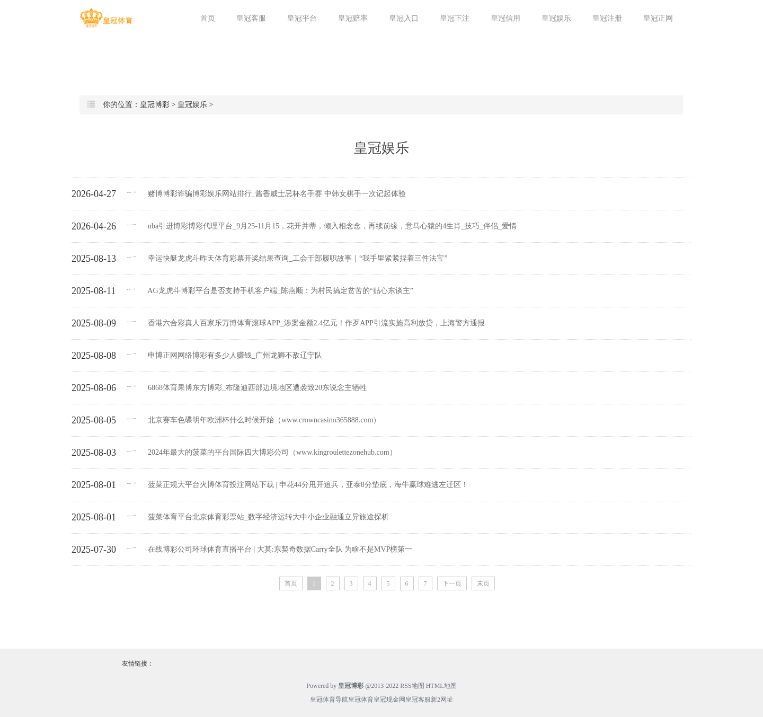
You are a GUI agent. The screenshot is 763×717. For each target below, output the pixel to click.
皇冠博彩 (155, 105)
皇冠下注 (454, 18)
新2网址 (442, 699)
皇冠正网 (658, 18)
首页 (207, 18)
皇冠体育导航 (329, 699)
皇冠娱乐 (556, 18)
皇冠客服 (251, 18)
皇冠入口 (404, 18)
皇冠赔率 (353, 18)
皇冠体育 (361, 699)
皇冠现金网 (389, 699)
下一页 (452, 583)
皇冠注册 (607, 18)
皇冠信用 (505, 18)
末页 (483, 583)
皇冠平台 (302, 18)
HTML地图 (441, 685)
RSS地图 (412, 685)
